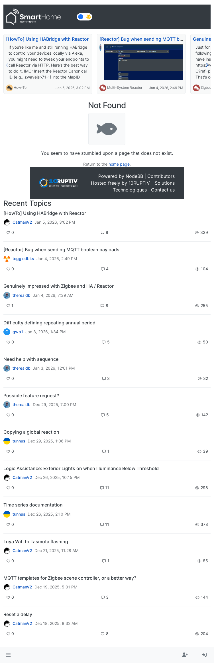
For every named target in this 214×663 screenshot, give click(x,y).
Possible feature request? (31, 395)
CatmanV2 (22, 222)
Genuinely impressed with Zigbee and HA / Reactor (58, 286)
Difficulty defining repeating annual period (49, 323)
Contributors (161, 176)
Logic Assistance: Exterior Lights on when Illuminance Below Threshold (81, 468)
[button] (8, 655)
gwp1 (18, 332)
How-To (20, 87)
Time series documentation (33, 505)
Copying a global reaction (31, 432)
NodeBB (134, 176)
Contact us (163, 190)
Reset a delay (17, 614)
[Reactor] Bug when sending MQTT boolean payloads (61, 249)
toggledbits (23, 259)
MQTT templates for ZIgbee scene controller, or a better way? (69, 578)
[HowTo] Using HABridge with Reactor (47, 39)
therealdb (21, 295)
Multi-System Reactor (124, 87)
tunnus (19, 441)
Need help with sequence (30, 359)
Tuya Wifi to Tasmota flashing (35, 541)
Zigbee (206, 87)
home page (119, 164)
